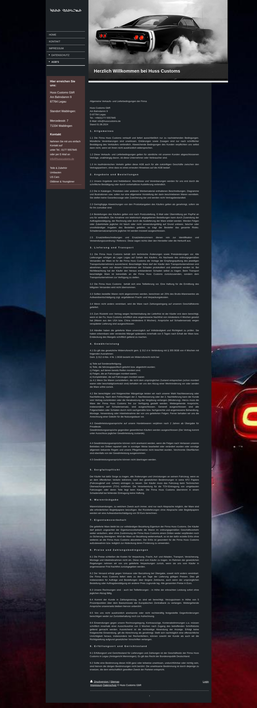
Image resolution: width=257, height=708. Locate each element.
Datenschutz (110, 685)
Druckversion (99, 681)
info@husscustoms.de (62, 158)
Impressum (96, 685)
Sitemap (114, 681)
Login (206, 681)
